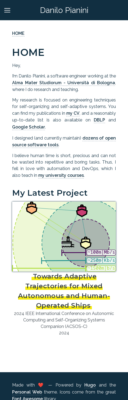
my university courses (61, 175)
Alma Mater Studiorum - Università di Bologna (63, 82)
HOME (18, 33)
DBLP (99, 120)
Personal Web (27, 392)
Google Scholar (28, 127)
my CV (72, 113)
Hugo (90, 385)
